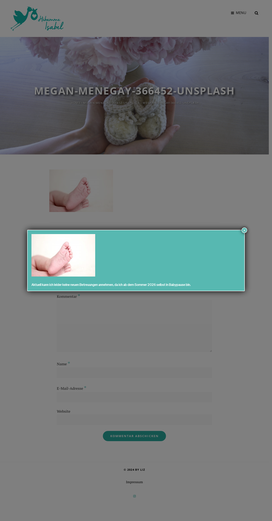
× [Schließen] (244, 230)
